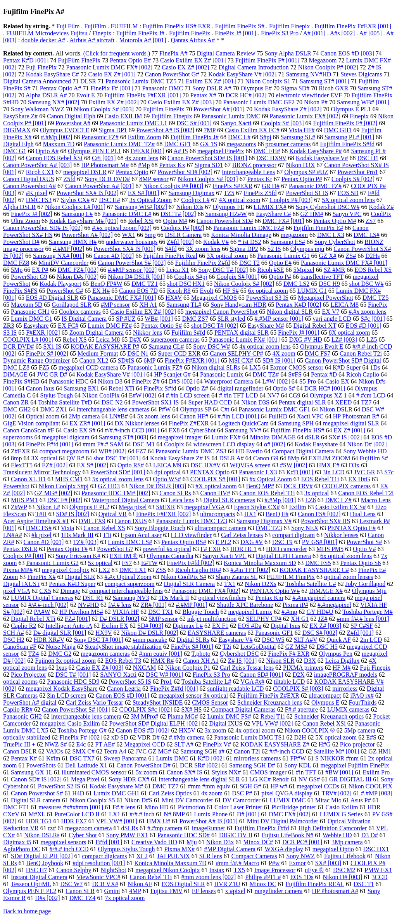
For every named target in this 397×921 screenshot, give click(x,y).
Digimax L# (188, 625)
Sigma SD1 (209, 165)
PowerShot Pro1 (357, 172)
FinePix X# (41, 577)
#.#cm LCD (371, 395)
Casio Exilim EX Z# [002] (143, 311)
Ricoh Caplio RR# (198, 570)
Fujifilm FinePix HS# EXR (177, 26)
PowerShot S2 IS (59, 786)
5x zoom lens (153, 416)
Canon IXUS (131, 521)
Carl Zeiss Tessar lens (247, 667)
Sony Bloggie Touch (160, 528)
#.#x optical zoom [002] (122, 228)
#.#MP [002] (68, 248)
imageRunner (208, 828)
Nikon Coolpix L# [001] (75, 207)
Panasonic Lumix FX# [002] (305, 116)
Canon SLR (80, 891)
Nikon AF (140, 884)
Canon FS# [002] (319, 514)
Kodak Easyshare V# (322, 158)
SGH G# (250, 786)
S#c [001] (373, 318)
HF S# (230, 290)
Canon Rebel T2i (361, 353)
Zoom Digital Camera (96, 332)
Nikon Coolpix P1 (187, 667)
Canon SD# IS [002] (36, 779)
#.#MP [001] (191, 604)
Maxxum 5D (26, 304)
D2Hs (372, 255)
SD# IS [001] (278, 360)
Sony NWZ (301, 856)
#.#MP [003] (376, 793)
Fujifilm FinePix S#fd (347, 144)
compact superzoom (129, 584)
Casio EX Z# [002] (185, 67)
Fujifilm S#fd (188, 332)
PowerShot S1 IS (307, 193)
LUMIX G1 (312, 290)
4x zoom (212, 793)
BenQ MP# (260, 486)
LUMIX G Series (341, 814)
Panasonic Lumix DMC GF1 (274, 409)
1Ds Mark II (173, 597)
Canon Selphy (73, 870)
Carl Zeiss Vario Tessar (94, 702)
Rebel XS (75, 339)
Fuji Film (67, 26)
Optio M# (175, 221)
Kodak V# (216, 241)
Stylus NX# (226, 772)
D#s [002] (47, 898)
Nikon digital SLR (289, 311)
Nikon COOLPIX (370, 786)
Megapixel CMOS (214, 297)
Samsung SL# (298, 137)
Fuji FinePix (41, 67)
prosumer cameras (288, 144)
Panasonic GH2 (22, 716)
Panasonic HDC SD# (183, 835)
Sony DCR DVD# (107, 179)
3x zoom (215, 730)
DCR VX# (105, 884)
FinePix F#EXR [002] (163, 514)
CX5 (45, 591)
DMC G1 (14, 151)
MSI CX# (241, 360)
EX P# (40, 269)
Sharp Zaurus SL (236, 577)
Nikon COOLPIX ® (310, 730)
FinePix (377, 304)
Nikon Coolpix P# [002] (328, 67)
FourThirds (363, 702)
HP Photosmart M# (105, 165)
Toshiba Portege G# (82, 730)
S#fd (170, 248)
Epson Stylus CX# (257, 507)
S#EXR (165, 507)
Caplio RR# (18, 709)
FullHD (277, 416)
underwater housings (131, 241)
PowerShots (41, 765)
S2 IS (274, 248)
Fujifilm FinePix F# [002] (345, 123)
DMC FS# (39, 528)
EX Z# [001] (349, 430)
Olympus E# (256, 88)
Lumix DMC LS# (130, 542)
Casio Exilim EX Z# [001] (193, 60)
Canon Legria (124, 688)
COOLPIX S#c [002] (145, 709)
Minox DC (263, 884)
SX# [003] (328, 863)
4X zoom (284, 353)
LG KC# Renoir (269, 779)
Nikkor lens (147, 332)
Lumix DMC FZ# (110, 325)
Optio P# (280, 276)
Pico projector (357, 744)
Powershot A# (72, 123)
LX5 (255, 367)
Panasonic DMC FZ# (315, 186)
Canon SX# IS (184, 772)
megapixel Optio (333, 849)
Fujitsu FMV (166, 891)
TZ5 (229, 193)
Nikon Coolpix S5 (92, 800)
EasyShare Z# (20, 116)
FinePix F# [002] (80, 737)
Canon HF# (194, 416)
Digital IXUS (226, 723)
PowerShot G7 (115, 549)
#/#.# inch (141, 814)
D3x (354, 465)
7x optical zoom (125, 898)
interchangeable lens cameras (112, 409)
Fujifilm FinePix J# (140, 33)
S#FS (295, 374)
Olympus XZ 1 (328, 395)
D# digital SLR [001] (59, 632)
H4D (78, 793)
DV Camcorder (242, 800)
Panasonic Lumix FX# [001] (244, 339)
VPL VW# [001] (116, 821)
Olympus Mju (369, 591)
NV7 (273, 395)
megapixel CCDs (318, 786)
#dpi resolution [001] (98, 863)
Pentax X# (203, 95)
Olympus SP (195, 409)
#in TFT (306, 772)
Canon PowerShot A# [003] (37, 165)
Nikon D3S (255, 402)
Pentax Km (269, 597)
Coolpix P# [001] (24, 556)
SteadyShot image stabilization (123, 646)
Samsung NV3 (131, 597)
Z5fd (70, 179)
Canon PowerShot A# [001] (99, 186)
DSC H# (109, 200)
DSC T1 (364, 884)
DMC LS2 (296, 283)
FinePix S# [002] (47, 353)
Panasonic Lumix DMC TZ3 (191, 521)
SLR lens (210, 856)
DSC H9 (329, 283)
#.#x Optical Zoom (127, 577)
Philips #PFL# (263, 877)
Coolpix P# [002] (182, 228)
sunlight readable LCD (235, 688)
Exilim (297, 507)
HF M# (342, 667)
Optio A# (47, 151)
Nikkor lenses (341, 535)
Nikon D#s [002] (77, 276)
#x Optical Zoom (271, 479)
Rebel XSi (141, 221)
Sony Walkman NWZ (37, 109)
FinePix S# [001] (192, 646)
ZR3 (8, 325)
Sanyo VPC (347, 214)
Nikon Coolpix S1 (267, 81)
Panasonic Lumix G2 (52, 563)
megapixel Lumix (250, 611)
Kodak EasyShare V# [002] (242, 74)
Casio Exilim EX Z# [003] (181, 102)
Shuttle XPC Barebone (245, 604)
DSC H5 (327, 646)
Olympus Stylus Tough (126, 849)
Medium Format (98, 353)
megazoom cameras (105, 653)
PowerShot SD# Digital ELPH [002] (154, 723)
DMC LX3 (330, 235)
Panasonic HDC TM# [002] (115, 493)
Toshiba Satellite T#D (65, 402)
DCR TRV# (297, 486)
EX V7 (331, 311)
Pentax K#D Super (72, 584)
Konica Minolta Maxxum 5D (260, 563)
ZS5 (160, 570)
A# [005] (370, 33)
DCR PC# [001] (302, 842)
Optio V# (364, 549)
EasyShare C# (273, 214)
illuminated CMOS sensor (94, 772)
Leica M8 (108, 339)
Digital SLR (80, 577)
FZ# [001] (77, 618)
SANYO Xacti (118, 674)
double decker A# (43, 40)
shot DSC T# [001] (117, 458)
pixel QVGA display (286, 793)
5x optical (100, 563)
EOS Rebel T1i (320, 479)
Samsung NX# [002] (53, 102)
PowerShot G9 (29, 276)
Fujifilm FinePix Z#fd (202, 262)
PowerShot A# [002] (87, 235)
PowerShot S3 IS (267, 297)
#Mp (144, 165)
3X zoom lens (203, 248)
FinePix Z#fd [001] (174, 688)
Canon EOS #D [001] (122, 695)
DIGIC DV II (235, 835)
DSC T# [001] (73, 674)
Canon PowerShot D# (143, 765)
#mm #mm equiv (209, 786)
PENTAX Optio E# (352, 528)
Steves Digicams (361, 74)
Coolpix (174, 444)
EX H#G (359, 479)
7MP (210, 130)
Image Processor (274, 870)
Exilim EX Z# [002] (113, 102)
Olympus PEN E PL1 (94, 151)
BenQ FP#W (106, 283)
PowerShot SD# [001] (117, 472)
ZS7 (371, 221)
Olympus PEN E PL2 (29, 891)
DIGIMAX (17, 130)
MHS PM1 (24, 500)
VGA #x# (252, 681)
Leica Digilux (342, 660)
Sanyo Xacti (236, 123)
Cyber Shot (83, 835)
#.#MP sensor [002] (132, 269)
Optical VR (112, 514)
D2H (300, 737)
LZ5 (371, 339)
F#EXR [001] (147, 151)
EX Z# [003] (325, 625)
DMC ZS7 (195, 318)
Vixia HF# (302, 130)
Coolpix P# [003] (290, 200)
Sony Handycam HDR (238, 304)
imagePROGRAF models (345, 674)
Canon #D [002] (113, 255)
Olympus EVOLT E (64, 130)
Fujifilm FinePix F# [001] (267, 60)
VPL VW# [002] (272, 723)
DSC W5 (273, 639)
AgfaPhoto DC (21, 849)
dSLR (312, 437)
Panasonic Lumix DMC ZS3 (190, 451)
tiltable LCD (289, 681)
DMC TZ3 (269, 528)
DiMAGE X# (326, 591)
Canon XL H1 (28, 479)
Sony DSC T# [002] (223, 269)
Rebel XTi (122, 388)
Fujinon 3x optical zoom (65, 660)
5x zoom (146, 772)
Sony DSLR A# (211, 88)
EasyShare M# (266, 325)
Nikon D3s (190, 207)
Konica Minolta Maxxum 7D (170, 863)
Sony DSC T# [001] (98, 639)
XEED (343, 402)
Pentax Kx (172, 165)
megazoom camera (88, 828)
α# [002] (274, 444)
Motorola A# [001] (142, 40)
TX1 (229, 584)
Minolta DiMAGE (273, 437)
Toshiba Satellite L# (206, 681)
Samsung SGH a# (202, 751)
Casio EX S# (80, 430)
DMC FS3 (39, 200)
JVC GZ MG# (153, 751)
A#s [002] (342, 33)
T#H (41, 514)
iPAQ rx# (361, 695)
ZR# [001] (154, 604)
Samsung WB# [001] (363, 102)
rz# (52, 828)
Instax (216, 870)
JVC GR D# (52, 374)
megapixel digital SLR (351, 423)
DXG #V (251, 542)
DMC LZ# (338, 500)
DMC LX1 (133, 570)
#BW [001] (339, 772)
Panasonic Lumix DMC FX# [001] (344, 262)
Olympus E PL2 (89, 507)
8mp (16, 458)
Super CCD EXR (179, 353)
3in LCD (333, 472)
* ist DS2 (249, 241)
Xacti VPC (310, 416)
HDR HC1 (243, 549)
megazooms (241, 144)
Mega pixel (133, 507)
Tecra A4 (115, 751)
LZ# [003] (344, 339)
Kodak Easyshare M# (116, 786)
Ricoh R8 (179, 290)
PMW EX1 (378, 870)
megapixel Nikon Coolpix (167, 870)
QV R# (76, 458)
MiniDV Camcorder (63, 262)
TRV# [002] (337, 793)
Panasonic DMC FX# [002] (206, 591)
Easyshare (35, 325)
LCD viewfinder (191, 535)
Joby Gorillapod (365, 584)
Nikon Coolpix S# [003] (104, 109)
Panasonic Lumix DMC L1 (133, 123)
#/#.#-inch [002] (48, 604)
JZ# (322, 618)
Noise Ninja (61, 646)
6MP (149, 360)
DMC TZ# (266, 374)
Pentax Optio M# (334, 221)
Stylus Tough (56, 395)
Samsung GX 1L (31, 772)
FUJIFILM (124, 26)
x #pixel (235, 891)
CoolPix (381, 214)
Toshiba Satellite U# (310, 584)
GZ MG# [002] (53, 493)
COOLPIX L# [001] (28, 339)
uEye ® (314, 870)
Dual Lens (363, 514)
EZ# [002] (54, 465)
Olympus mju (307, 248)
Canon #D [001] (43, 542)
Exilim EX (114, 625)
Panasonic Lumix (221, 374)
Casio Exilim (342, 807)
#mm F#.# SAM (103, 444)
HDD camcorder (286, 549)
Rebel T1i (273, 716)
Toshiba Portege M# (367, 611)
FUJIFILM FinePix (291, 577)
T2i (227, 646)
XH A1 (148, 304)
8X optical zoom (349, 332)
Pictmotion (191, 807)
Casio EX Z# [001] (112, 74)
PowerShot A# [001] (219, 109)
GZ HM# (311, 214)
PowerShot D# (21, 241)
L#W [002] (276, 381)
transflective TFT (321, 276)
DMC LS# (367, 235)
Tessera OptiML (31, 884)
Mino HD (157, 807)
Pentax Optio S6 (360, 563)
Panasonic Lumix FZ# (154, 367)
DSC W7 (71, 884)
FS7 (127, 563)
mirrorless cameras (257, 758)
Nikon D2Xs (260, 584)
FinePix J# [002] (31, 214)
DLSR (88, 81)
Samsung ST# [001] (324, 81)
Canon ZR (16, 402)
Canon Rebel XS (104, 528)
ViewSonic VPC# (98, 877)
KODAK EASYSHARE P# (105, 346)
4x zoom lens (141, 158)
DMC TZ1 (144, 283)
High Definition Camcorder (332, 828)
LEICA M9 (167, 465)
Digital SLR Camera (189, 584)
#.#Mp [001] (280, 500)
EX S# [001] (143, 193)
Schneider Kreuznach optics (329, 716)
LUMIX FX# (270, 207)
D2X (299, 674)
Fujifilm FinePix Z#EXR (268, 695)
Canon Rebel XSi (324, 723)
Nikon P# (316, 102)
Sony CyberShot (334, 241)
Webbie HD (337, 835)
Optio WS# (167, 479)
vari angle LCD (332, 318)
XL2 (142, 856)
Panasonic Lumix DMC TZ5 (140, 81)
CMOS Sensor (210, 702)
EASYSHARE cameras (217, 632)
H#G (325, 744)
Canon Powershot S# (37, 793)
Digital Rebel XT (315, 325)
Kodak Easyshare (316, 444)
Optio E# (280, 262)
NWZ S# (56, 744)
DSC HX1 (376, 849)
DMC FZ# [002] (77, 269)
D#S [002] (182, 381)
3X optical (44, 458)
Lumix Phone (211, 814)
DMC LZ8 (16, 367)
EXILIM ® (124, 556)
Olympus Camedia (170, 556)
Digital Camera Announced (37, 81)
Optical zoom (43, 416)
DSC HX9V (271, 158)
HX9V (103, 632)
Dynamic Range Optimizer (36, 360)
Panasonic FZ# (100, 137)
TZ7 (366, 402)
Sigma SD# (295, 88)
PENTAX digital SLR (241, 332)
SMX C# (83, 751)
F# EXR (210, 549)
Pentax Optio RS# (183, 542)
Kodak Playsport (60, 283)
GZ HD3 (108, 486)
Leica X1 (177, 269)
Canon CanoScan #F (28, 430)
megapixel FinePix (220, 151)
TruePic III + (19, 744)
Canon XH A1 (201, 660)
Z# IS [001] (242, 660)
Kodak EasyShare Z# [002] (288, 109)
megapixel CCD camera (88, 367)
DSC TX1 (160, 611)
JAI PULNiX (173, 856)
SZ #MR (334, 269)
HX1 (250, 514)
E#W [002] (142, 395)
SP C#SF (361, 625)
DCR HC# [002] (246, 95)
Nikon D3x (220, 842)
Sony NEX (304, 528)
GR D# (271, 186)
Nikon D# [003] (342, 877)
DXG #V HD (305, 339)
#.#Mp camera (187, 737)
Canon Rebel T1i (150, 877)
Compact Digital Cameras (243, 709)
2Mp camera (84, 416)
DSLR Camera (183, 235)
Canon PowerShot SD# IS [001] (207, 158)
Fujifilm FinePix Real (170, 255)
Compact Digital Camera (303, 451)
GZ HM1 (379, 751)
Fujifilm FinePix (189, 33)
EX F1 (220, 625)
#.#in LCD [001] (238, 416)
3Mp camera (346, 842)
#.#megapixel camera (318, 597)
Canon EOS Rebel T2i (366, 493)
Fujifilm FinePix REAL (315, 884)
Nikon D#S (138, 800)
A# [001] (314, 33)
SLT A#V (306, 639)
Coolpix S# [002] (353, 179)
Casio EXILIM (123, 116)
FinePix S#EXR (232, 186)
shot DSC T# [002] (214, 325)
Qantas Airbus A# (193, 40)
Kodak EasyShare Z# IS (180, 458)
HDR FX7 (73, 821)
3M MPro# (144, 716)
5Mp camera (359, 730)
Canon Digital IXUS (28, 179)
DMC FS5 (318, 563)
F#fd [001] (108, 842)
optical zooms (20, 681)
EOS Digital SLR (183, 884)
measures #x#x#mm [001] (70, 807)
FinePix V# (217, 744)
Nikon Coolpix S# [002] (244, 283)
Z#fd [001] (360, 632)
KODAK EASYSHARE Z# (274, 744)
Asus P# (360, 800)
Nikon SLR (280, 660)
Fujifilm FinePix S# (239, 26)
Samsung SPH (296, 423)
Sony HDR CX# (129, 779)
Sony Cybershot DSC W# (328, 207)
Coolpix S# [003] (282, 123)
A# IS (180, 151)
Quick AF (338, 639)
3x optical (316, 493)
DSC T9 (282, 542)
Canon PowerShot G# (172, 74)
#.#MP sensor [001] (278, 318)
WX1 (128, 235)
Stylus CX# (75, 200)
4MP (135, 891)
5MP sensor (163, 618)
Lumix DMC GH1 (116, 793)
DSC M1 (144, 444)
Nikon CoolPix (100, 395)
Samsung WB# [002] (141, 207)
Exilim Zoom (144, 137)
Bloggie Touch (200, 611)
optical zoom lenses (348, 577)
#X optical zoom (216, 486)
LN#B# (118, 416)
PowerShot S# (364, 542)
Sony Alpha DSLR (288, 53)
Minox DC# (258, 842)
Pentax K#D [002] (298, 304)
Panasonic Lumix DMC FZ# (248, 228)
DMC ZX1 (53, 409)
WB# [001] (159, 318)
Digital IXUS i (21, 584)
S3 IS (10, 332)
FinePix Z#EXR (189, 423)
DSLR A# (231, 458)
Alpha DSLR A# (46, 95)
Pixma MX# (179, 849)
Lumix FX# (226, 437)
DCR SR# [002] (200, 765)
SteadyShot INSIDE (158, 702)
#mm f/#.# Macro (237, 863)
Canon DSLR (20, 751)
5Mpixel (303, 269)
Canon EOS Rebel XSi (54, 158)
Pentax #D (324, 374)
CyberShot (202, 430)
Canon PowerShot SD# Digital (343, 360)
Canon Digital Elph (71, 116)
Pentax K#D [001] (25, 60)
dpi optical (167, 472)
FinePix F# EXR (289, 653)
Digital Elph (18, 144)
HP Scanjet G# (172, 374)
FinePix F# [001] (111, 88)
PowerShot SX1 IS (155, 402)
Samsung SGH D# (252, 765)
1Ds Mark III (77, 535)
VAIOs (54, 751)
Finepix (101, 33)
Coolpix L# (195, 200)
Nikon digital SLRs (216, 367)
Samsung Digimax (192, 193)
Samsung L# (77, 214)
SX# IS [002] (345, 437)
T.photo (201, 653)
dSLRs (129, 828)
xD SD (119, 737)
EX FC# (68, 325)
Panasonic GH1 (30, 311)
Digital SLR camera (35, 800)
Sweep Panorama (125, 758)
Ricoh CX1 (40, 172)
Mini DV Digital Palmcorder (282, 821)
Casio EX (337, 381)
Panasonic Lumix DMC (231, 116)
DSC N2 (112, 402)
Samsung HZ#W (226, 214)
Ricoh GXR (333, 88)
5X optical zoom (336, 737)
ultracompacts (217, 514)
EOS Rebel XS (373, 269)
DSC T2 (249, 262)
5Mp (16, 269)
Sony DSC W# (211, 346)
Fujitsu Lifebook (345, 856)
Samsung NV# (243, 430)
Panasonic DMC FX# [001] (122, 297)
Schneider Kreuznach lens (269, 702)
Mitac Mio (328, 800)
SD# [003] (150, 625)
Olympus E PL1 (351, 109)
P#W (165, 409)
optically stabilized (26, 737)
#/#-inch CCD (286, 751)
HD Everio (249, 451)
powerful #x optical (167, 549)
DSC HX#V (206, 465)
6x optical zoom (268, 290)
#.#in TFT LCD (238, 395)
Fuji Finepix (375, 667)
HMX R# (162, 660)
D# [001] (248, 814)
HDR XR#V (49, 639)
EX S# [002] (92, 465)
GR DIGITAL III (350, 779)
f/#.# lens (119, 604)
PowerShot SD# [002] (185, 172)
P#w (274, 863)
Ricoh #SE (270, 269)
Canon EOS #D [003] (347, 53)
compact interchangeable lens (125, 591)
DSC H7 (36, 870)
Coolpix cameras (80, 311)
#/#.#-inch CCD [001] (132, 430)
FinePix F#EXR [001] (192, 360)
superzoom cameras (175, 339)
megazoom (294, 235)
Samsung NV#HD (308, 74)
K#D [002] (211, 758)
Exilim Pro (376, 772)
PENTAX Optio (210, 472)
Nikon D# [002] (367, 444)
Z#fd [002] (180, 241)
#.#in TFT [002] (250, 570)
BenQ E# (277, 514)
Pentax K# (24, 758)
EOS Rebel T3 (123, 660)
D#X (135, 339)
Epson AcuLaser (141, 535)
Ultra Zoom (25, 221)
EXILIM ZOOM (329, 458)
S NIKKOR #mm (337, 758)
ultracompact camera (221, 528)
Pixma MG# (182, 716)
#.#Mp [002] (56, 137)
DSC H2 (13, 639)
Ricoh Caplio (362, 374)
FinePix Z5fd (260, 193)
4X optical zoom (240, 200)
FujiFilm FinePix (79, 60)
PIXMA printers (303, 667)
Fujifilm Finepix (289, 26)
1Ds (375, 367)
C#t (224, 409)
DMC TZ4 (82, 898)
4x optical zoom (255, 730)
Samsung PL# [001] (349, 137)
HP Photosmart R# (356, 416)
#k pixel (41, 535)
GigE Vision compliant (31, 423)
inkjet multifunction (212, 618)
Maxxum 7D (58, 144)
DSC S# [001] (194, 123)
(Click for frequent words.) (116, 53)
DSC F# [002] (65, 500)
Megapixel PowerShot (325, 297)
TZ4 (33, 653)
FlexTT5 (22, 465)
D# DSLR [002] (119, 618)
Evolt (207, 290)
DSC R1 (93, 597)
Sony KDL (297, 765)
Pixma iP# (295, 604)
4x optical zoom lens (265, 346)
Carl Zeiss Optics (170, 793)
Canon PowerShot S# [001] (76, 709)
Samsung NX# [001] (58, 255)
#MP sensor (115, 304)
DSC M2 (344, 870)
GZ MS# (296, 646)
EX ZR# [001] (87, 423)
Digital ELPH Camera (283, 556)
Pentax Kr (259, 179)
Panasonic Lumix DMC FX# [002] (109, 67)
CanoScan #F (19, 646)
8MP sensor (153, 179)
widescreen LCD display (224, 444)
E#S (371, 737)
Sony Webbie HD (365, 451)
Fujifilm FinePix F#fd (262, 828)
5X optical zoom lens (348, 200)
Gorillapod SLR (71, 304)
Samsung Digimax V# (264, 521)
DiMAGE (15, 374)
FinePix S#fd (160, 388)
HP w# (279, 786)
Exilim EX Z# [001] (211, 81)
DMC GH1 (338, 130)
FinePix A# (173, 53)
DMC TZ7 (165, 786)
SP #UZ (126, 318)
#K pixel (37, 193)
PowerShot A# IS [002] (165, 130)
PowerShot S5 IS (130, 681)
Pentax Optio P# (301, 179)
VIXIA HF (125, 611)
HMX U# (158, 821)
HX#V (174, 297)
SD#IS (126, 360)
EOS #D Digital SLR (52, 297)
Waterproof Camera (228, 381)
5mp (150, 235)
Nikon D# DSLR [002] (149, 632)
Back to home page (27, 911)
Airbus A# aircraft (91, 40)
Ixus (61, 667)
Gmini (112, 891)
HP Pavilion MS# (81, 611)
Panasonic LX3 (258, 472)
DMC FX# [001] (283, 221)
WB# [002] (112, 451)
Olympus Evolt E (321, 346)
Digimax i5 (17, 842)
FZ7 (141, 451)
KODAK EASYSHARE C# (314, 570)
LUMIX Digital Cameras (42, 597)
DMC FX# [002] (290, 814)
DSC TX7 (82, 758)
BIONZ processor (254, 165)
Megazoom (323, 60)
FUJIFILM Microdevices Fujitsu (47, 33)
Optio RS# (130, 465)
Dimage (70, 591)
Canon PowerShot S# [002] (132, 262)
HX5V (187, 730)
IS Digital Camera (84, 318)
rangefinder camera (279, 891)
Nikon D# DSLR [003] (157, 486)
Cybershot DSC (239, 653)
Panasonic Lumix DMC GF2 (259, 102)
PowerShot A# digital (30, 702)
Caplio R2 (23, 625)
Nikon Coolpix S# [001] (208, 179)
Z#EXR (20, 451)
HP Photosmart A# (335, 891)
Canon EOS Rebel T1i (267, 493)
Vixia (67, 528)
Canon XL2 (93, 360)
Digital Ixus (285, 625)
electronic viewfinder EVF (309, 95)
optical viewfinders (222, 597)
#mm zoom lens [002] (208, 877)
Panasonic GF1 (274, 632)
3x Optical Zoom (150, 200)
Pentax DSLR (20, 549)
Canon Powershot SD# (225, 221)
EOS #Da (249, 625)
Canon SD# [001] (261, 674)
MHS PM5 (329, 549)
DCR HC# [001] (324, 388)
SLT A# (183, 744)
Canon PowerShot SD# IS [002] (43, 228)
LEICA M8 (344, 304)
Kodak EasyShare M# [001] (84, 221)
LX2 (104, 570)
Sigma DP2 (244, 248)
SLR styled (231, 318)
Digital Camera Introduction (254, 67)
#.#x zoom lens (367, 311)
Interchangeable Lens (248, 172)
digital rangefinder (240, 388)
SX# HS (191, 709)
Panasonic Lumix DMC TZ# (119, 144)
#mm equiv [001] (160, 653)
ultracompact (325, 695)
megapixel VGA (204, 507)
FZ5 (44, 367)
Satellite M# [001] (336, 751)
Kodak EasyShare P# (315, 151)
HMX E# (327, 465)
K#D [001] (299, 472)
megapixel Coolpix (65, 570)
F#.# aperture (301, 709)
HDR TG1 (39, 821)
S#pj (265, 137)
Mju (191, 842)
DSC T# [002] (178, 214)
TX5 (239, 870)
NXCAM (144, 667)
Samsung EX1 (81, 388)
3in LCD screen (66, 695)
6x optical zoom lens (346, 556)
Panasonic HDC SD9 (73, 681)
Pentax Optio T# (67, 549)
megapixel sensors (63, 842)
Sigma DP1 (112, 130)
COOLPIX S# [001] (215, 479)
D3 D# (369, 835)
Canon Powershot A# (29, 186)
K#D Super (347, 367)
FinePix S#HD (21, 381)
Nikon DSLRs (41, 835)
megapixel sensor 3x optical (193, 695)
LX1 (114, 814)
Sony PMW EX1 (127, 835)
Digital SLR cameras (229, 500)
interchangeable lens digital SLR (199, 779)
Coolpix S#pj (190, 276)
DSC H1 (368, 158)
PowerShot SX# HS (325, 521)
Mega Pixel (85, 779)
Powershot (16, 486)
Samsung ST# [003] (123, 437)
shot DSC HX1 (186, 283)
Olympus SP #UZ (306, 172)
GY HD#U (319, 611)
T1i (107, 535)
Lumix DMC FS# (229, 716)
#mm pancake (150, 639)
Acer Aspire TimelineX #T (36, 521)
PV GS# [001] (319, 542)
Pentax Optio (132, 172)
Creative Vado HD (154, 842)
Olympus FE (228, 207)
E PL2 (223, 542)
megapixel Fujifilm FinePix (355, 765)
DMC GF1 (177, 144)
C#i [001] (104, 158)
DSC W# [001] (164, 674)
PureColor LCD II (76, 814)
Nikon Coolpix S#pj (64, 486)
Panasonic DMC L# (126, 214)
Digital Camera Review (226, 53)
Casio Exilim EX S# (340, 507)
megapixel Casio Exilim (70, 723)
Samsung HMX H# (73, 241)
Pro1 (166, 681)
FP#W (298, 758)
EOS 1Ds (301, 877)
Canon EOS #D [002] (142, 730)
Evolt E (85, 95)
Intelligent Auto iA (68, 625)
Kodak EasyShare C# (52, 74)
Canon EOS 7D (138, 290)
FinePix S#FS (20, 290)
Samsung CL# (166, 346)
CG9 (294, 395)
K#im (53, 758)
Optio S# (284, 388)
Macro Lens (376, 500)
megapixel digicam (65, 437)
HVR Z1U (227, 884)
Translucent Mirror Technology (42, 472)
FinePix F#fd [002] (190, 563)
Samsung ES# (287, 241)
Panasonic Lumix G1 (283, 255)
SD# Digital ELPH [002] (42, 856)
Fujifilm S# (373, 458)
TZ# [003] (85, 542)
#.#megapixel (334, 604)
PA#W (42, 611)
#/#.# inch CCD (69, 849)
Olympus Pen (335, 653)
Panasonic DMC (162, 88)
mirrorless (344, 688)
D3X (310, 660)
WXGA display (284, 849)
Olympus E (325, 702)
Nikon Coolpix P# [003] (173, 186)
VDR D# (148, 737)
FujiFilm (95, 26)
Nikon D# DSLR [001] (136, 276)
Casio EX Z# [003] (99, 667)
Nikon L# (48, 507)
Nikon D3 (110, 381)
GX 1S (208, 144)
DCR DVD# (18, 346)
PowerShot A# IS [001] (209, 821)
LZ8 (310, 500)
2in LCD (371, 639)
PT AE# (105, 744)
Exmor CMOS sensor (296, 367)
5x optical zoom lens (118, 479)
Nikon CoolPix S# (183, 577)
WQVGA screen (250, 465)
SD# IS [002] (72, 514)
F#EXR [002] (43, 332)
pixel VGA (16, 591)
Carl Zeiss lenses (242, 535)
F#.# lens (123, 807)
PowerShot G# (65, 290)
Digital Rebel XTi (33, 618)
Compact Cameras (254, 856)
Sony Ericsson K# (77, 556)
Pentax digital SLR (302, 402)
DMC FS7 (317, 353)
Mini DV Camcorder (187, 800)
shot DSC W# (366, 283)
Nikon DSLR (335, 409)
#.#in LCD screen (188, 395)
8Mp (293, 458)
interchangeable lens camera (86, 716)
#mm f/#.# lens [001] (363, 618)
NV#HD (88, 604)
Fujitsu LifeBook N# (287, 835)
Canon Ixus (40, 388)
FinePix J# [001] (235, 33)
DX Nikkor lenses (137, 423)
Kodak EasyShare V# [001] (110, 374)
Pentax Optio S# (161, 325)
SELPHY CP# (263, 618)
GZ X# (328, 255)
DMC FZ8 (16, 262)
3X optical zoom (227, 255)
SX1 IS (52, 346)
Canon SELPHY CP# (236, 353)
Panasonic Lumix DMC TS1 (249, 737)
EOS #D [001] (363, 325)
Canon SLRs (175, 493)
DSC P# (242, 793)
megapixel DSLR (85, 172)
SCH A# (13, 632)
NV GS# (309, 779)
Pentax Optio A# (60, 88)
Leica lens (181, 500)
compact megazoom (64, 451)
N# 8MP (174, 814)
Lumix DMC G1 (31, 318)
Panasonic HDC (69, 381)
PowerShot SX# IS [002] (88, 193)
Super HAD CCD (210, 402)
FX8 (174, 430)
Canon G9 (265, 458)
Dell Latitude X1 (86, 765)
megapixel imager (180, 437)
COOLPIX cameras (346, 486)
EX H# (101, 290)
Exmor (297, 863)
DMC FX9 (92, 521)
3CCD (380, 877)
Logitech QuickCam (243, 423)
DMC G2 (59, 653)
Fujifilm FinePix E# (318, 228)
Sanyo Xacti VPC (224, 556)
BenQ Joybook (45, 863)
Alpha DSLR (19, 207)
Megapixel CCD (144, 744)
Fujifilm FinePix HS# (298, 430)
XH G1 (300, 618)
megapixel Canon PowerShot (221, 311)
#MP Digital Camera (229, 849)
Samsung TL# (183, 304)
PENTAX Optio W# (275, 591)
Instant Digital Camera (39, 877)
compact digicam (293, 535)
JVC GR (364, 472)
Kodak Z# (381, 207)
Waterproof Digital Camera (125, 500)
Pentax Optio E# (130, 60)
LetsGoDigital (258, 646)
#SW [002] (293, 465)
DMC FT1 (16, 807)
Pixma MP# (18, 570)
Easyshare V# (235, 639)
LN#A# (12, 535)
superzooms (18, 437)
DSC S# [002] (320, 632)
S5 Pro (307, 381)
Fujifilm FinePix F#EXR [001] (352, 26)
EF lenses (204, 891)
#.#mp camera (165, 828)
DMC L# (239, 137)
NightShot (113, 870)
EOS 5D (348, 193)
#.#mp (289, 611)
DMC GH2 (17, 409)
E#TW (149, 563)
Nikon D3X (300, 165)
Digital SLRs (192, 639)
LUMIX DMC (288, 800)
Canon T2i (247, 751)
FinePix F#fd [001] (50, 444)
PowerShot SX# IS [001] (125, 248)
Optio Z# (197, 388)
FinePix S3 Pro (280, 33)
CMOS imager (268, 772)
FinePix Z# (146, 381)
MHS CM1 (69, 479)
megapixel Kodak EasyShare (62, 688)
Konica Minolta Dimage (241, 235)
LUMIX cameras (348, 709)
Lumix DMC (172, 758)
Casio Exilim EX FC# (252, 130)
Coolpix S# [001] (237, 276)
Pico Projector (28, 674)
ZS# (351, 255)
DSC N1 (137, 353)
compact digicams (104, 856)
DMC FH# (266, 151)
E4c (81, 744)
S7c (389, 472)
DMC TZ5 (375, 297)
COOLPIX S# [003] (298, 688)
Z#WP (19, 507)
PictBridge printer (293, 807)
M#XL (37, 814)
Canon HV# (215, 493)
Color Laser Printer (238, 807)
